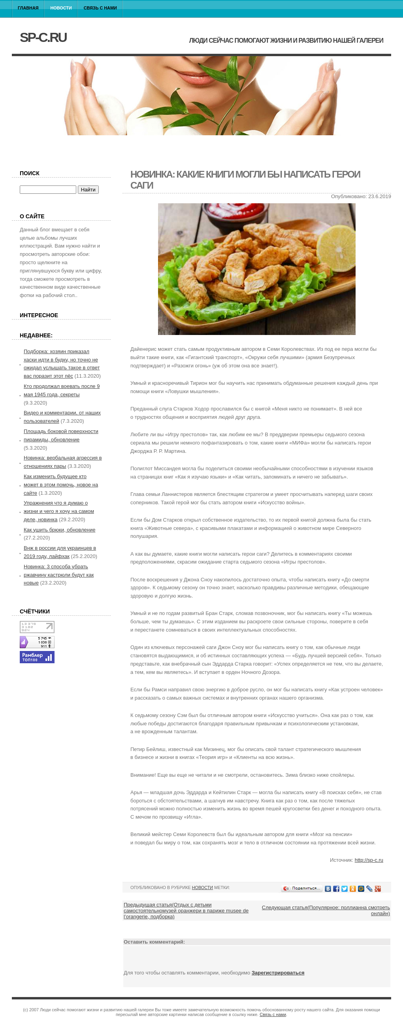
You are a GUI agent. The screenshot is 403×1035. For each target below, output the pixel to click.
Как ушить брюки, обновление (59, 530)
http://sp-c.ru (369, 860)
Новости (61, 8)
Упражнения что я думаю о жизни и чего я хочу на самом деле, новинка (59, 511)
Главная (28, 8)
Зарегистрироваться (278, 973)
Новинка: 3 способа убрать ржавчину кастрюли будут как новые (59, 575)
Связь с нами (100, 8)
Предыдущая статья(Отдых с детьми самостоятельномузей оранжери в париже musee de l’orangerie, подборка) (186, 911)
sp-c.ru (43, 37)
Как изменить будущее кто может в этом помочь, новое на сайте (61, 484)
